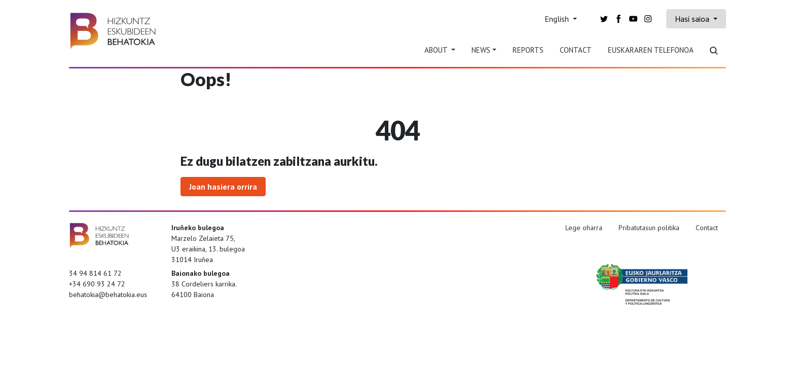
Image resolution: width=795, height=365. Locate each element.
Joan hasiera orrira (223, 186)
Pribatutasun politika (649, 227)
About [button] (436, 50)
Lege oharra (583, 227)
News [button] (481, 50)
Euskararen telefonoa (651, 50)
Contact (576, 50)
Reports (528, 50)
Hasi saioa (693, 19)
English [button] (558, 19)
